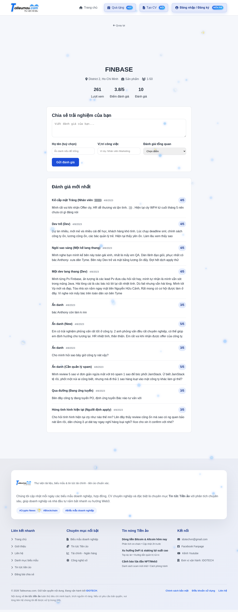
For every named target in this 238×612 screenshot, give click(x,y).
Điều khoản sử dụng (203, 592)
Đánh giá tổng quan (157, 146)
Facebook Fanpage (190, 548)
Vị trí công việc (108, 146)
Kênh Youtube (187, 555)
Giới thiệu (18, 548)
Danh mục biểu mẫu (24, 562)
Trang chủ (19, 541)
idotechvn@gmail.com (192, 541)
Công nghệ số (77, 562)
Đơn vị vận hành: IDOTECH (195, 562)
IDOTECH (91, 592)
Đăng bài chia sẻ (22, 576)
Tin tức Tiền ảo (77, 548)
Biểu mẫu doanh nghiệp (82, 541)
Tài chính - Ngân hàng (82, 555)
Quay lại (119, 25)
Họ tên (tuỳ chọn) (64, 146)
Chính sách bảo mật (177, 592)
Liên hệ (17, 555)
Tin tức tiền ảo (21, 569)
